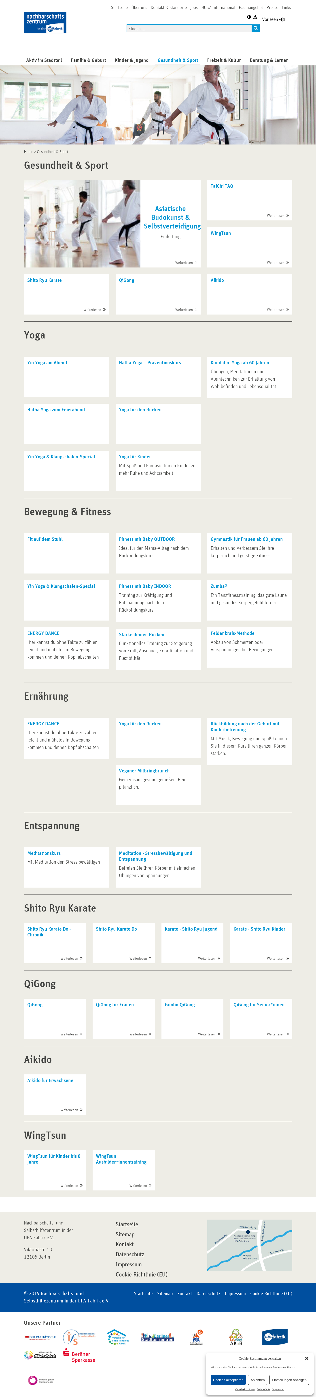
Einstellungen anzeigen (289, 1380)
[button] (307, 1358)
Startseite (127, 1224)
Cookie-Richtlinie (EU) (142, 1275)
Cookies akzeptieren (228, 1380)
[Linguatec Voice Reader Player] (276, 20)
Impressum (278, 1389)
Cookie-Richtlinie (244, 1389)
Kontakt (125, 1244)
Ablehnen (257, 1380)
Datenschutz (263, 1389)
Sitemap (125, 1234)
